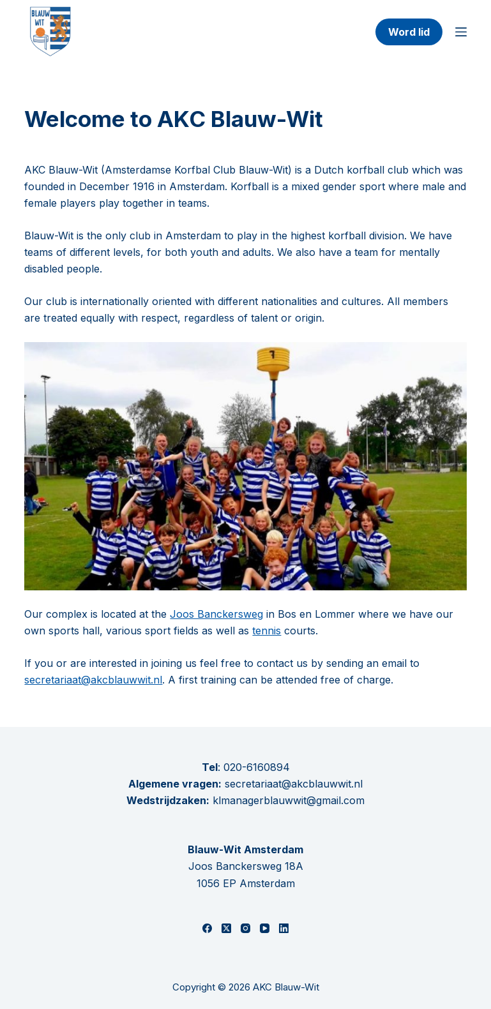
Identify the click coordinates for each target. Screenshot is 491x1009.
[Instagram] (245, 928)
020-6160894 (256, 767)
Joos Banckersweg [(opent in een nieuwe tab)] (216, 614)
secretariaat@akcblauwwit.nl (93, 679)
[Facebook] (207, 928)
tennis (266, 630)
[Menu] (461, 32)
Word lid (409, 32)
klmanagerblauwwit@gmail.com (289, 800)
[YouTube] (264, 928)
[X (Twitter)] (226, 928)
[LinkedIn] (284, 928)
